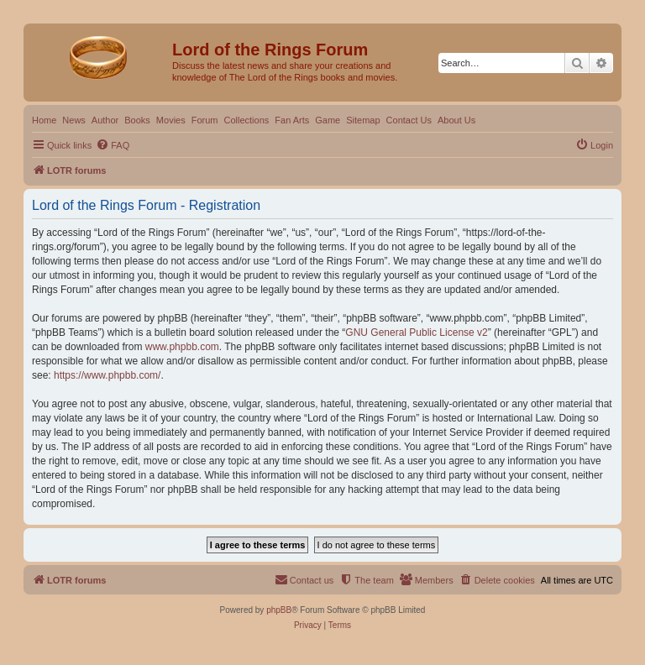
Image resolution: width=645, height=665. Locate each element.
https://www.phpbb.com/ (107, 375)
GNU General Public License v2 (416, 332)
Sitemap (363, 120)
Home (44, 120)
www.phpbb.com (182, 347)
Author (105, 120)
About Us (456, 120)
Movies (171, 120)
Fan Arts (292, 120)
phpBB (278, 610)
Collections (246, 120)
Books (137, 120)
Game (327, 120)
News (74, 120)
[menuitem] (112, 145)
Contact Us (409, 120)
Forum (204, 120)
